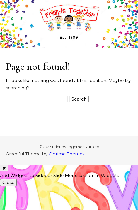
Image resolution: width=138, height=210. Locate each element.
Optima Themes (66, 154)
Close (8, 182)
